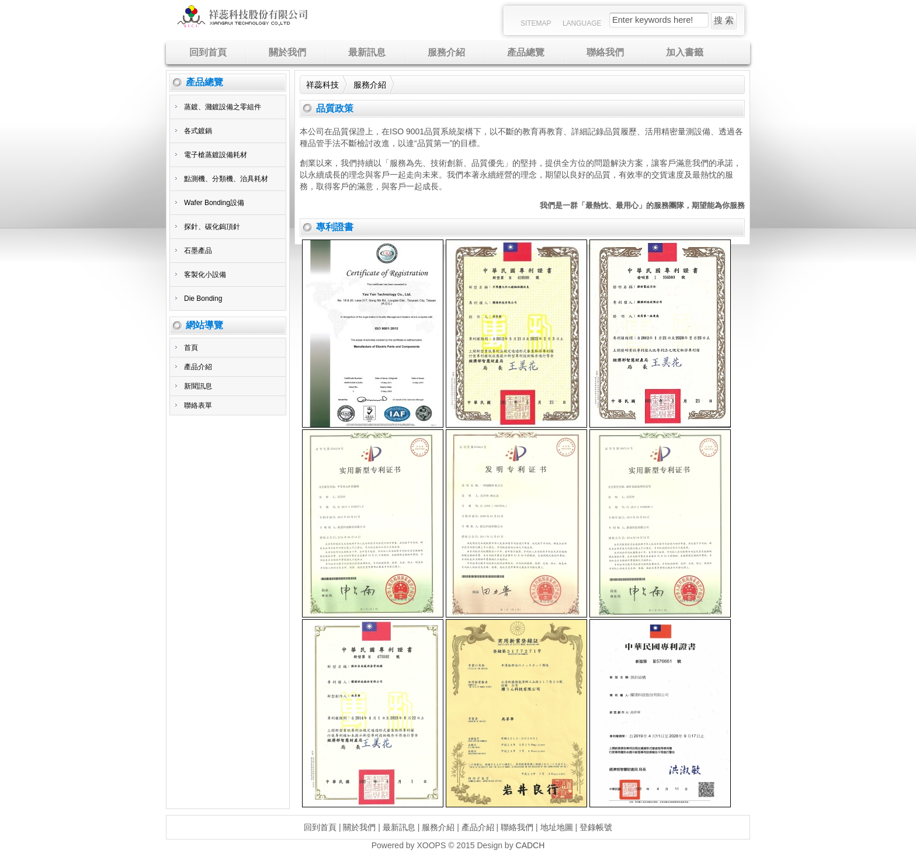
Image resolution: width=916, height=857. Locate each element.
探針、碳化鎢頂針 (212, 227)
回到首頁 (320, 827)
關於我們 (359, 827)
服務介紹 (369, 84)
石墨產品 (198, 251)
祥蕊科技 (322, 84)
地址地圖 (556, 827)
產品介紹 (198, 367)
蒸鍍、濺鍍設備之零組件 (222, 107)
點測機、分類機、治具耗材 (226, 179)
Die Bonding (203, 298)
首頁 (191, 348)
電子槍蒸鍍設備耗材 (215, 155)
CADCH (530, 845)
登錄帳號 (596, 827)
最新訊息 (399, 827)
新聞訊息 (198, 386)
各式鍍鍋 (198, 131)
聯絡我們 (517, 827)
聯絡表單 (198, 405)
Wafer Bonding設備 (214, 203)
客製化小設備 (205, 274)
